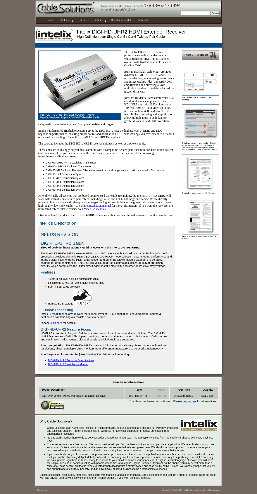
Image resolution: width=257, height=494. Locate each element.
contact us (189, 401)
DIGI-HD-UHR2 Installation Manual (68, 364)
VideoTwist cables (95, 209)
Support (98, 20)
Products (65, 20)
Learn (81, 20)
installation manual (99, 205)
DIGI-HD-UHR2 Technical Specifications (71, 360)
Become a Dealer (121, 20)
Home (50, 20)
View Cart (143, 20)
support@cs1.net (124, 9)
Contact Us (42, 490)
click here (56, 322)
